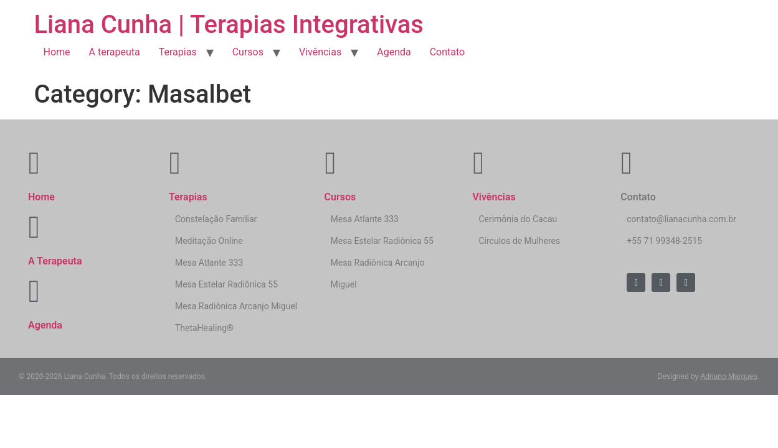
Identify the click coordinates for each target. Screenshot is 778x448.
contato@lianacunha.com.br (681, 219)
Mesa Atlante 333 (209, 263)
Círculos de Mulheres (519, 241)
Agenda (393, 52)
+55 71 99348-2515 (664, 241)
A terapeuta (114, 52)
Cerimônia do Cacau (517, 219)
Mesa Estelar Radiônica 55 (226, 284)
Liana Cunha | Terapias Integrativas (229, 24)
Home (57, 52)
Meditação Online (209, 241)
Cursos (247, 52)
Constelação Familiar (216, 219)
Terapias (178, 52)
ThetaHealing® (204, 328)
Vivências (320, 52)
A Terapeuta (55, 261)
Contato (447, 52)
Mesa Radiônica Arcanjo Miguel (236, 306)
